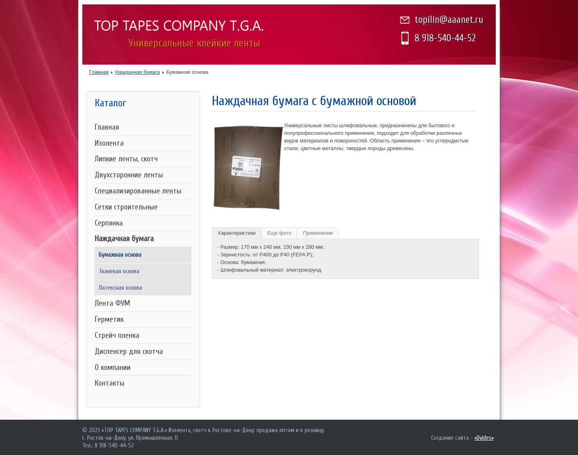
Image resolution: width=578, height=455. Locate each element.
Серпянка (109, 223)
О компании (112, 367)
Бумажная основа (120, 254)
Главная (99, 72)
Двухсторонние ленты (129, 175)
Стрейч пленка (117, 335)
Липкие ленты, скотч (126, 158)
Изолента (109, 143)
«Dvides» (484, 438)
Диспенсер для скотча (129, 351)
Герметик (109, 319)
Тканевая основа (119, 271)
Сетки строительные (126, 207)
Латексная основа (120, 287)
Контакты (109, 383)
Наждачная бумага (137, 72)
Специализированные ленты (138, 191)
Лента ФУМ (112, 303)
